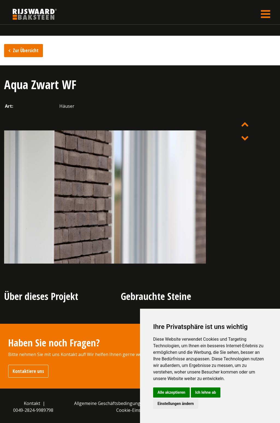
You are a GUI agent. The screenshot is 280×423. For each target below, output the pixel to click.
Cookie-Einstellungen (138, 410)
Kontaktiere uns (28, 371)
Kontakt (32, 403)
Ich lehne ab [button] (205, 392)
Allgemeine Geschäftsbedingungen (110, 403)
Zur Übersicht (26, 50)
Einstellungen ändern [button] (176, 403)
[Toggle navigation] (265, 14)
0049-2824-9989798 (33, 410)
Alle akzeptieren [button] (171, 392)
